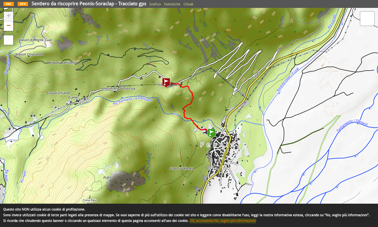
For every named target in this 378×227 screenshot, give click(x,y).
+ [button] (9, 16)
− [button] (9, 26)
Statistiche (172, 4)
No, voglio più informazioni (235, 221)
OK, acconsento (201, 221)
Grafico (155, 4)
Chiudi (188, 4)
